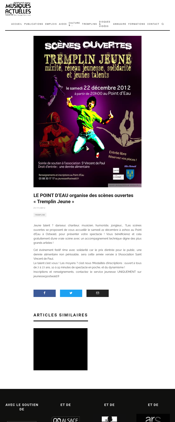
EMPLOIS (51, 24)
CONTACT (153, 24)
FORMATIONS (136, 24)
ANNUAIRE (119, 24)
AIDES (63, 24)
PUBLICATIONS (33, 24)
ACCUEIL (16, 24)
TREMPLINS (89, 24)
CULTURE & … (74, 24)
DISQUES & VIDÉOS (105, 23)
